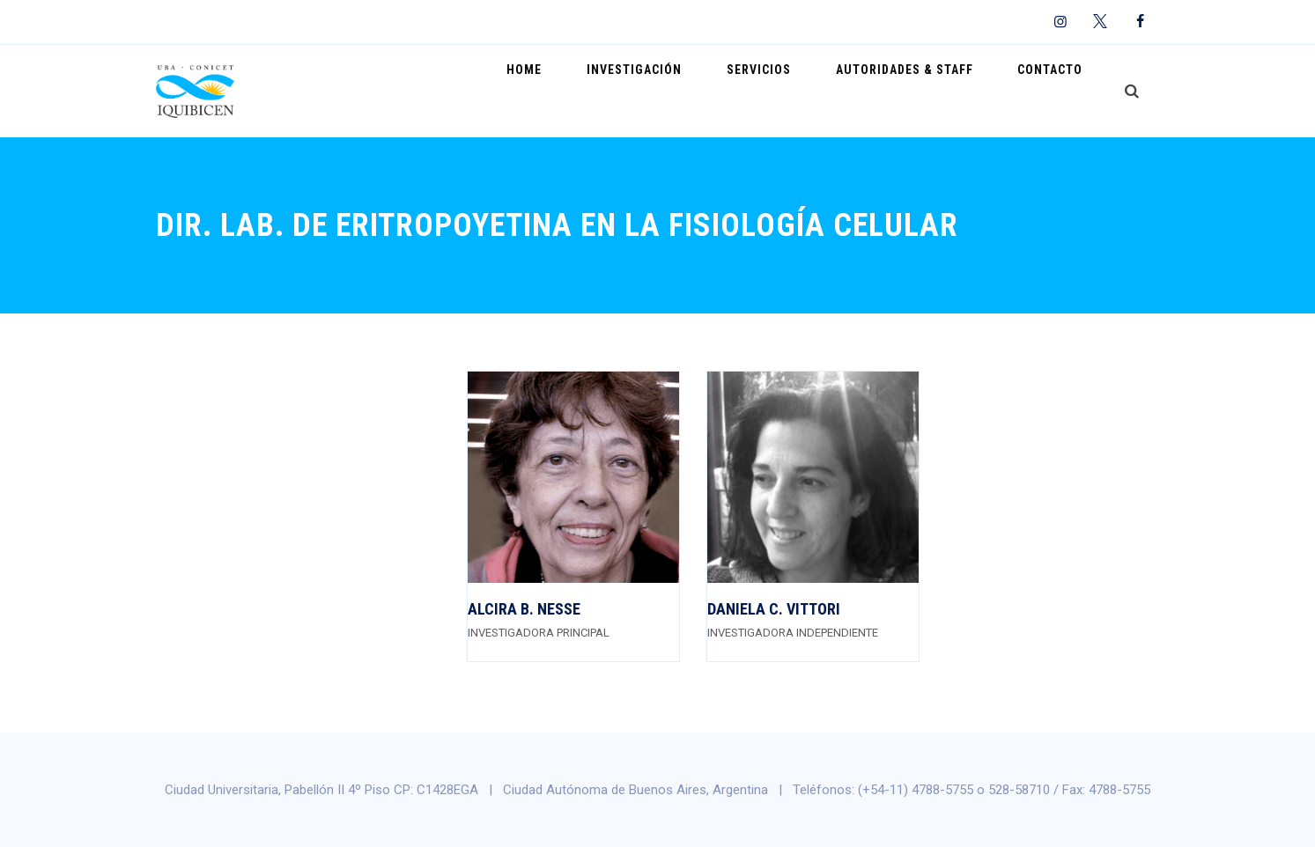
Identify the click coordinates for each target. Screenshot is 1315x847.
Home (591, 91)
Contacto (1057, 91)
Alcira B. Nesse (524, 609)
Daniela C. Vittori (773, 609)
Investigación (686, 91)
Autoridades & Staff (926, 91)
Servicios (796, 91)
